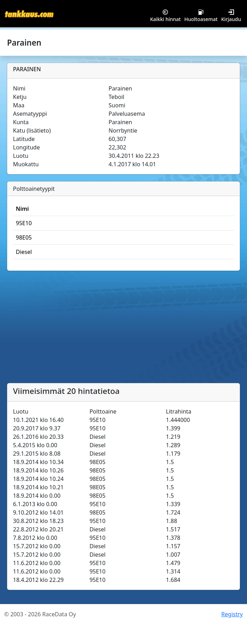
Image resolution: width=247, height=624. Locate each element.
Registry (232, 614)
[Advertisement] (123, 330)
